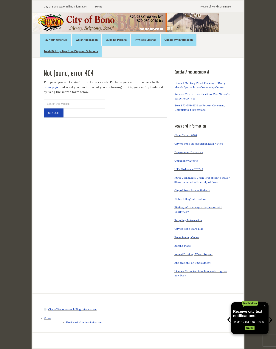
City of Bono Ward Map (189, 228)
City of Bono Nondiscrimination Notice (198, 143)
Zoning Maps (182, 245)
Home (47, 318)
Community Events (186, 160)
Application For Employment (192, 262)
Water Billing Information (190, 199)
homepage (51, 87)
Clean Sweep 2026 (185, 135)
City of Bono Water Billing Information (72, 309)
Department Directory (188, 152)
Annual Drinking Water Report (193, 254)
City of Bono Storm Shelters (192, 190)
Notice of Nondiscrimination (84, 322)
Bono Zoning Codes (186, 237)
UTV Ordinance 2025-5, (189, 169)
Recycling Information (188, 220)
